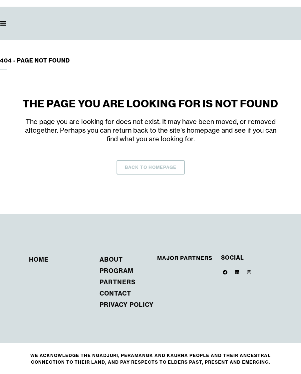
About (111, 259)
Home (39, 259)
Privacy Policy (127, 305)
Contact (115, 293)
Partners (118, 282)
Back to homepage (150, 167)
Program (117, 271)
